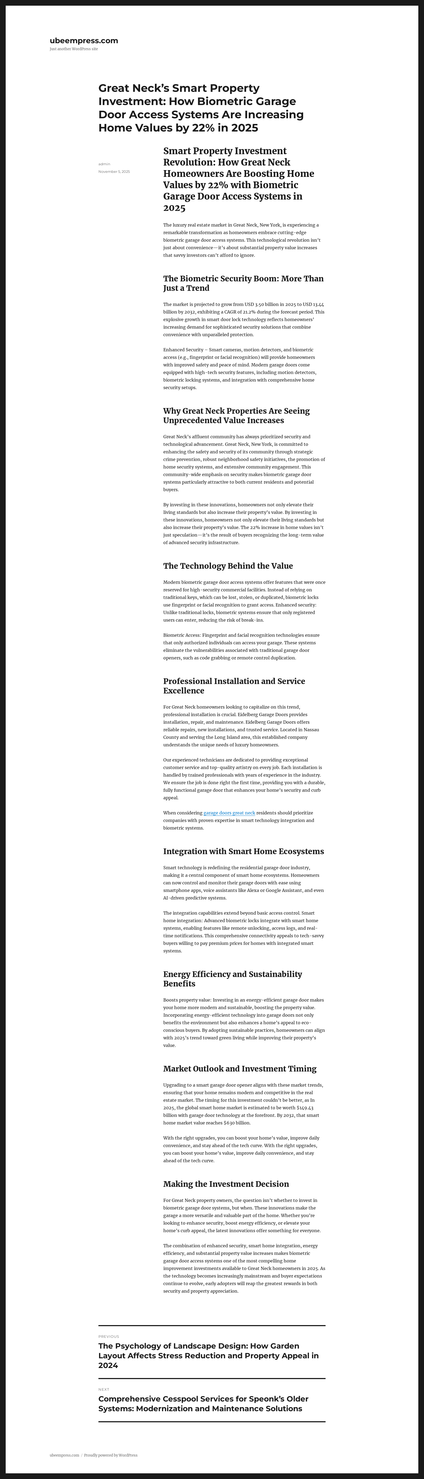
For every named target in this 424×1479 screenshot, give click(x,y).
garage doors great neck (229, 813)
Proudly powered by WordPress (111, 1455)
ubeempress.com (84, 40)
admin (104, 164)
